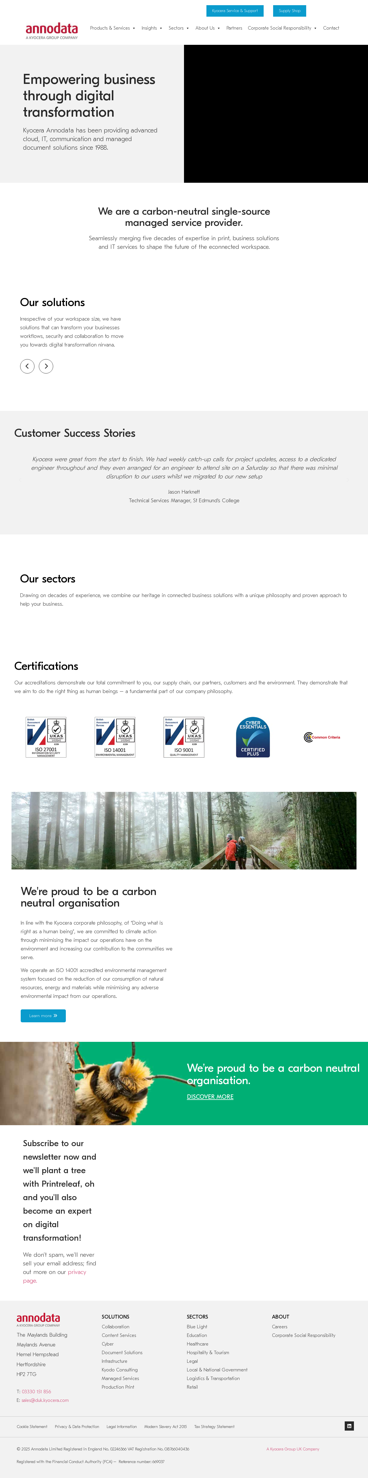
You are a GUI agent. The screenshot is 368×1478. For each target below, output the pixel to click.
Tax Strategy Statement (214, 1426)
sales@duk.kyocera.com (45, 1400)
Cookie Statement (32, 1426)
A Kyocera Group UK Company (293, 1449)
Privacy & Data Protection (77, 1426)
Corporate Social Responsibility (282, 28)
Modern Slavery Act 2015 (165, 1426)
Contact (331, 28)
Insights (152, 28)
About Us (208, 28)
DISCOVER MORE (210, 1096)
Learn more (43, 1015)
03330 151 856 (36, 1391)
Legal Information (122, 1426)
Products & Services (113, 28)
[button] (20, 480)
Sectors (179, 28)
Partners (234, 28)
